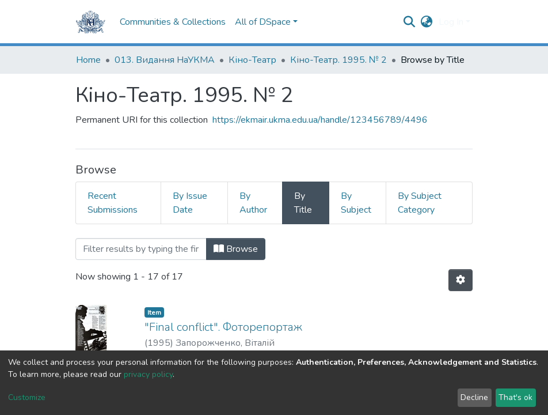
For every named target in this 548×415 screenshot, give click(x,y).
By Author (253, 203)
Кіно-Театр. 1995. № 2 (338, 60)
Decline (474, 397)
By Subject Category (420, 203)
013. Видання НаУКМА (165, 60)
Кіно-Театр (252, 60)
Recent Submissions (112, 203)
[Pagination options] (460, 280)
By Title (303, 203)
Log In (451, 22)
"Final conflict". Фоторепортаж (223, 327)
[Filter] (141, 249)
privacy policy (148, 374)
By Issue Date (190, 203)
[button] (426, 22)
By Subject (356, 203)
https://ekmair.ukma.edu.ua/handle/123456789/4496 (320, 120)
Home (88, 60)
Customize (26, 397)
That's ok (515, 397)
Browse (236, 249)
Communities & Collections (173, 22)
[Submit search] (409, 21)
